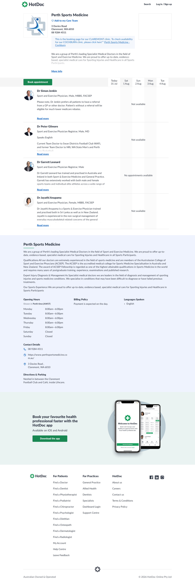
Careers (116, 488)
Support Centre (91, 513)
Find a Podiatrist (62, 501)
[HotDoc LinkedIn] (156, 477)
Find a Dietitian (61, 519)
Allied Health (89, 488)
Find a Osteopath (62, 525)
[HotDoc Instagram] (162, 477)
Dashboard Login (92, 507)
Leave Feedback (61, 555)
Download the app (50, 438)
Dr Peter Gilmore (47, 126)
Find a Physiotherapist (65, 494)
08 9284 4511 (35, 349)
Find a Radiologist (62, 537)
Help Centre (59, 549)
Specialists (88, 501)
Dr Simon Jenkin (47, 91)
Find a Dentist (60, 488)
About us (117, 482)
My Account (59, 543)
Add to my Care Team (64, 21)
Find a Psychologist (63, 513)
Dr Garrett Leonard (48, 162)
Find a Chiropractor (63, 507)
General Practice (91, 482)
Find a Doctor (60, 482)
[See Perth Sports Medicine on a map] (155, 26)
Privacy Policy (119, 507)
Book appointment (38, 82)
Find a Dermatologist (64, 531)
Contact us (118, 494)
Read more (43, 118)
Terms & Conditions (122, 501)
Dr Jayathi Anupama (49, 198)
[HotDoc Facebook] (151, 477)
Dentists (87, 494)
